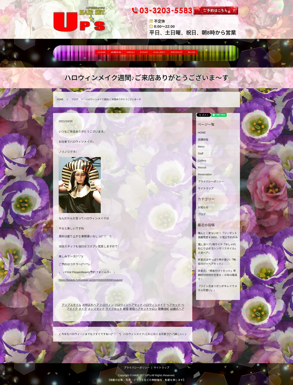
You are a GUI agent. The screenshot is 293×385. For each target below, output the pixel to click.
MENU (123, 53)
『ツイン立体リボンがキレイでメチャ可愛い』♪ (217, 288)
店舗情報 (104, 53)
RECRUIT (188, 53)
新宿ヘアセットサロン (143, 308)
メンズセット (96, 308)
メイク (82, 308)
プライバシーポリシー (211, 181)
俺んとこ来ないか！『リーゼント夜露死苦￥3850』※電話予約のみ (218, 235)
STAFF (142, 53)
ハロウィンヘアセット (129, 304)
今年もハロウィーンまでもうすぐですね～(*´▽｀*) (91, 334)
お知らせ (203, 207)
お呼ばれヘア (90, 304)
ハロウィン (107, 304)
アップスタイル (71, 304)
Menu (201, 146)
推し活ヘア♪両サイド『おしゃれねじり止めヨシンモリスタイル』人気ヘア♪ (217, 248)
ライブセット (113, 308)
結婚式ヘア (177, 308)
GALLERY (164, 53)
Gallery (202, 160)
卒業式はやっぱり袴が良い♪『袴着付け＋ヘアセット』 (217, 261)
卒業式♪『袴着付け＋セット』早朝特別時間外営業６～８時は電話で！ (217, 275)
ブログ (74, 99)
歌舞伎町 (163, 308)
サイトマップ (206, 188)
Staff (200, 153)
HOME (84, 53)
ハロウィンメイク (154, 304)
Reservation (205, 174)
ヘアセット (173, 304)
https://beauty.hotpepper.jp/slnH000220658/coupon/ (91, 279)
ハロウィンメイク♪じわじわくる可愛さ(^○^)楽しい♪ (153, 334)
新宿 (126, 308)
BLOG (209, 53)
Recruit (202, 167)
